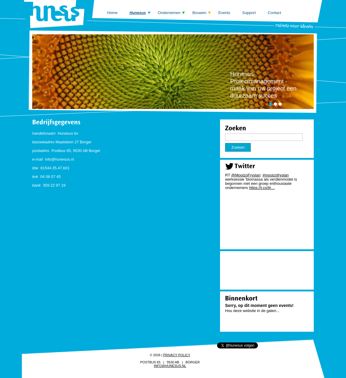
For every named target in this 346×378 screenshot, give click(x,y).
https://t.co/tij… (262, 187)
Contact (274, 12)
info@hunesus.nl (170, 366)
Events (224, 12)
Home (112, 12)
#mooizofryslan (275, 175)
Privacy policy (176, 355)
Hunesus (138, 12)
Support (249, 12)
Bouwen (199, 12)
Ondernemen (169, 12)
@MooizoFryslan (245, 175)
